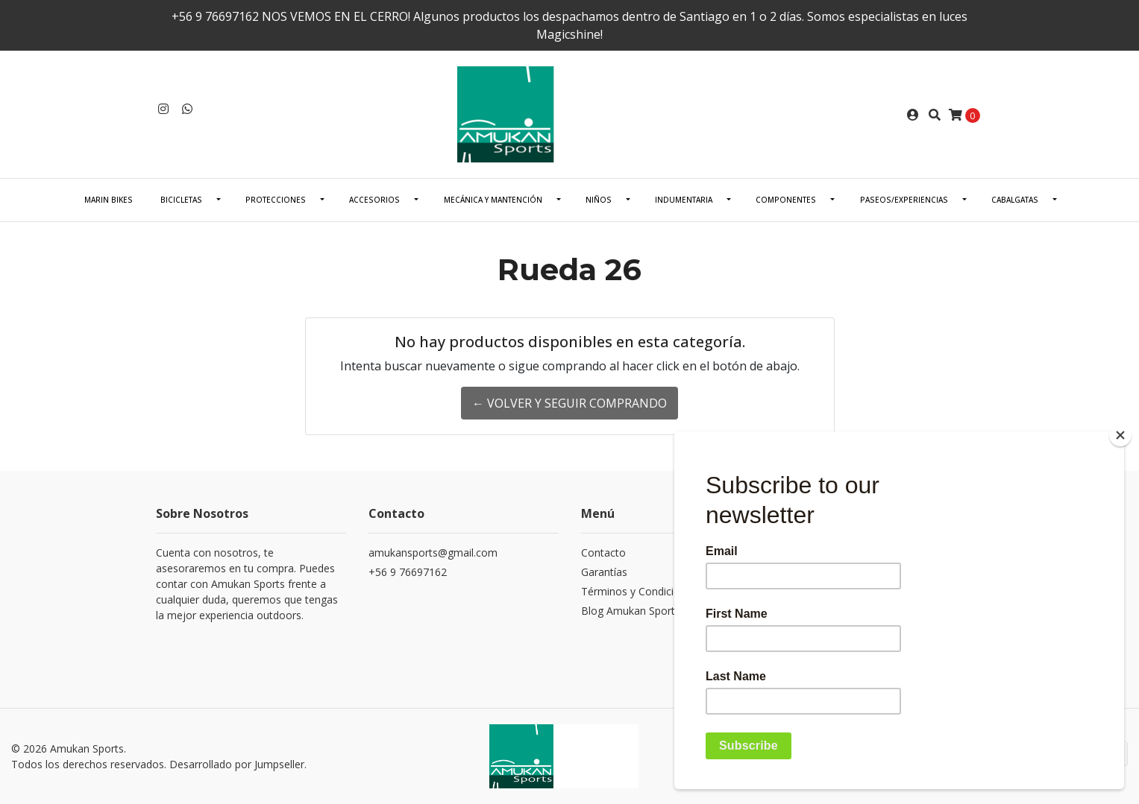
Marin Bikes (108, 199)
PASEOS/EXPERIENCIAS (904, 199)
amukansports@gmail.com (433, 552)
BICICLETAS (181, 199)
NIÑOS (599, 199)
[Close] (1120, 435)
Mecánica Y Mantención (493, 199)
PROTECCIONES (275, 199)
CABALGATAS (1014, 199)
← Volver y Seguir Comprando (569, 403)
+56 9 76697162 (407, 572)
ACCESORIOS (374, 199)
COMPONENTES (786, 199)
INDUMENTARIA (683, 199)
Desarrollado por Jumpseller (236, 764)
